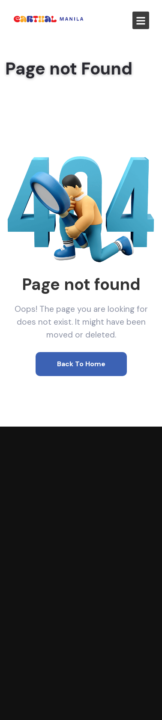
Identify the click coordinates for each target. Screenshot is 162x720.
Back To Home (81, 363)
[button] (140, 20)
